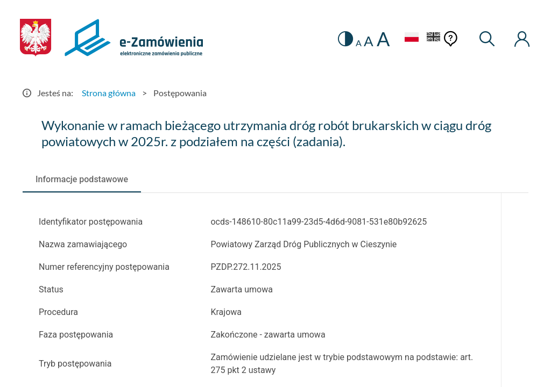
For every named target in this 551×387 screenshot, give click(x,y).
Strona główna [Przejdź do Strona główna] (109, 93)
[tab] (82, 179)
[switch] (343, 39)
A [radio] (356, 43)
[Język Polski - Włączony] (409, 38)
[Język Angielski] (433, 38)
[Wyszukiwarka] (486, 39)
